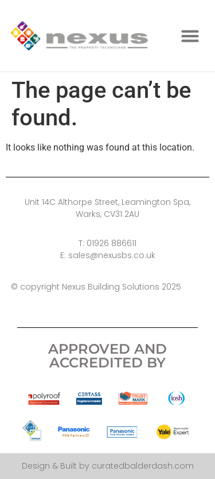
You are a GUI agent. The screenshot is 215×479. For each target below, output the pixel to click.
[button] (190, 36)
